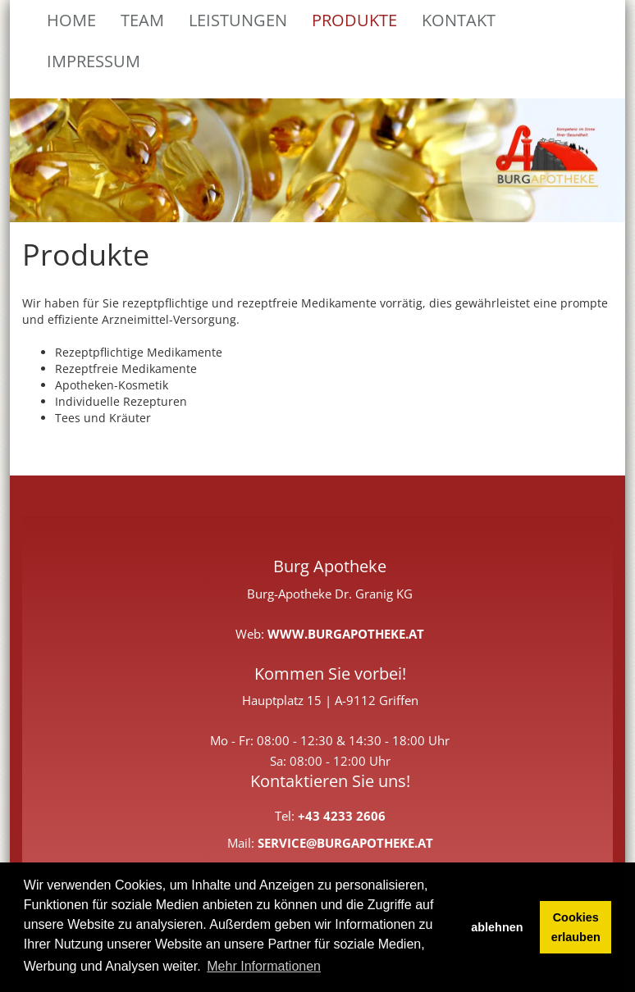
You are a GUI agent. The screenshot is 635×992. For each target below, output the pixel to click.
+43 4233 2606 (342, 816)
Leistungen (238, 20)
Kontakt (459, 20)
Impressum (93, 61)
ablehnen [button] (497, 927)
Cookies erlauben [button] (576, 927)
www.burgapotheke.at (345, 634)
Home (71, 20)
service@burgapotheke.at (345, 843)
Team (142, 20)
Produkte (354, 20)
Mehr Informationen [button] (264, 966)
